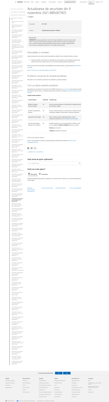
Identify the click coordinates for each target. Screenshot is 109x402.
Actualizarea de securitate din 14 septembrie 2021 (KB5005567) (17, 229)
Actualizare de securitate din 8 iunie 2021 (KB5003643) (17, 279)
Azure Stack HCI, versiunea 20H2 (16, 18)
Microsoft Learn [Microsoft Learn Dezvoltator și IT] (74, 385)
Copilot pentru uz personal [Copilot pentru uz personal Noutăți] (10, 382)
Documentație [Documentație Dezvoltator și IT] (74, 382)
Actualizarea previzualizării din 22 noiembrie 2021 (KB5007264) (17, 195)
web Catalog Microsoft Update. (70, 118)
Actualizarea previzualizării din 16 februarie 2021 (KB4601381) (17, 333)
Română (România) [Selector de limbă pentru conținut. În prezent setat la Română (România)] (11, 400)
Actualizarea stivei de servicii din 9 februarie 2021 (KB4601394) (18, 343)
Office (32, 2)
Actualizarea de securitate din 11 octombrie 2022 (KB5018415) (17, 52)
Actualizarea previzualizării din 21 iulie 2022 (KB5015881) (17, 82)
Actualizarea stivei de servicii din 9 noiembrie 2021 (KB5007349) (17, 205)
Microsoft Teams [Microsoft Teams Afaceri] (57, 396)
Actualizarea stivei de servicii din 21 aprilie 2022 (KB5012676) (17, 136)
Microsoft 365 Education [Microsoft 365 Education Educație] (43, 387)
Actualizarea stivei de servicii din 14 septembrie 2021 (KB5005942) (17, 234)
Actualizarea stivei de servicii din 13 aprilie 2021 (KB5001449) (17, 313)
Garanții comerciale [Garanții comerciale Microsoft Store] (26, 392)
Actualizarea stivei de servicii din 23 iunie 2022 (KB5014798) (17, 106)
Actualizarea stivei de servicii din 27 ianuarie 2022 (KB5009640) (16, 180)
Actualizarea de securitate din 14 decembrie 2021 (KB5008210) (17, 190)
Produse (37, 2)
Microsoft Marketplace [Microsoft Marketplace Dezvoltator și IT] (76, 389)
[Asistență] (20, 2)
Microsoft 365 (26, 2)
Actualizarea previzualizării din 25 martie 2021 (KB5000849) (17, 318)
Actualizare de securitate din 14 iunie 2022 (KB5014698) (17, 111)
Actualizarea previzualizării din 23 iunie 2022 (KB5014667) (17, 101)
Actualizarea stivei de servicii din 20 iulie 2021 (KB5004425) (17, 259)
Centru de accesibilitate (75, 188)
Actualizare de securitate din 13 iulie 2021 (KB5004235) (17, 264)
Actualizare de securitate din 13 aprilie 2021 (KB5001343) (17, 308)
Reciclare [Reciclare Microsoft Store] (24, 389)
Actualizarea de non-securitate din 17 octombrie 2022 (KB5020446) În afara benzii (18, 46)
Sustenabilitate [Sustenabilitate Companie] (90, 392)
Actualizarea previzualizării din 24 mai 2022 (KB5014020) (17, 116)
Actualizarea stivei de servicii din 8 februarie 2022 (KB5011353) (18, 170)
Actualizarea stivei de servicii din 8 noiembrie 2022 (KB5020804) (17, 41)
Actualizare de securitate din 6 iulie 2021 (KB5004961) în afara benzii (18, 269)
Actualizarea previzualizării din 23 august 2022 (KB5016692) (17, 72)
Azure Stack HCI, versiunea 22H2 (18, 12)
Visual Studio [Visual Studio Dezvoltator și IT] (74, 396)
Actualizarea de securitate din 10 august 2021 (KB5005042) (17, 244)
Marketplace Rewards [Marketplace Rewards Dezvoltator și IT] (75, 394)
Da (59, 373)
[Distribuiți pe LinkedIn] (31, 147)
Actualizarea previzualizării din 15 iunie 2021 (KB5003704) (17, 274)
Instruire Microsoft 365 (47, 188)
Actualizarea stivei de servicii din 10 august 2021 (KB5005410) (17, 249)
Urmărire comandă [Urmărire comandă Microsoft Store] (26, 387)
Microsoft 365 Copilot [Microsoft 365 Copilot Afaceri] (58, 394)
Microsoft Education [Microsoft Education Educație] (42, 380)
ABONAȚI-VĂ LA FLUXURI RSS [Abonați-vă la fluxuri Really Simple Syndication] (36, 151)
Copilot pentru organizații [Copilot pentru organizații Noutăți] (9, 380)
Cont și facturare (52, 2)
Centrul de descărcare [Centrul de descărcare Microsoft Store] (26, 382)
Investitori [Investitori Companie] (90, 389)
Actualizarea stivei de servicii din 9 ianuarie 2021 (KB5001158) (17, 328)
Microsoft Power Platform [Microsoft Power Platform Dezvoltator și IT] (76, 392)
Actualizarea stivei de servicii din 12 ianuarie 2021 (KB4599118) (16, 357)
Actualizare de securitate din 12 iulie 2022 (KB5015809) (17, 92)
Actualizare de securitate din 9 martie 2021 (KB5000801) (17, 323)
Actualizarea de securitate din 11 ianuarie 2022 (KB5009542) (17, 185)
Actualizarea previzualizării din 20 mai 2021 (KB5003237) (17, 289)
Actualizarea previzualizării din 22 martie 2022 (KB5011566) (17, 146)
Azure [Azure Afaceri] (55, 385)
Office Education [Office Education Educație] (42, 389)
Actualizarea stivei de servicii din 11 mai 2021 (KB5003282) (17, 298)
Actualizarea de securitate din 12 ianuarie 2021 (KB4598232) (17, 353)
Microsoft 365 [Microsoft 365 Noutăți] (7, 385)
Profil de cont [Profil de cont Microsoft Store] (25, 380)
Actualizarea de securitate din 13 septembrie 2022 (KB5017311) (17, 67)
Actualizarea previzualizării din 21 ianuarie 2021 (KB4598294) (17, 348)
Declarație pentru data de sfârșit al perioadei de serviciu (17, 26)
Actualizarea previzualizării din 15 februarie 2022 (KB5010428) (17, 161)
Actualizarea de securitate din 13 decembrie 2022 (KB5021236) (17, 31)
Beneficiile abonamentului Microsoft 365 (31, 189)
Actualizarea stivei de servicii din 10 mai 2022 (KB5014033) (17, 126)
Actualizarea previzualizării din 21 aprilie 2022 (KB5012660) (17, 131)
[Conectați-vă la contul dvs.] (99, 2)
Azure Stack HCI (66, 89)
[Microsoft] (10, 2)
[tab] (33, 174)
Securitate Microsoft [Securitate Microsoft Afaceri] (58, 382)
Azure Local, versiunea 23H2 (17, 9)
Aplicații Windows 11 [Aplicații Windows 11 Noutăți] (9, 387)
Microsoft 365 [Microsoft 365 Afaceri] (56, 389)
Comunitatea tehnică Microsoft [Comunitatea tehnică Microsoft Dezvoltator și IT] (77, 387)
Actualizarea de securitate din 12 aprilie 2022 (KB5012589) (17, 141)
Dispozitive (43, 2)
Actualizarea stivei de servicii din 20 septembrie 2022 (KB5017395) (17, 62)
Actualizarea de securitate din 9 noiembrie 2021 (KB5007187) (17, 200)
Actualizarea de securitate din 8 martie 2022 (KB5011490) (17, 156)
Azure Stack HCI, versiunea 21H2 (18, 15)
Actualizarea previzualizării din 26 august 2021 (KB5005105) (17, 239)
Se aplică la (31, 16)
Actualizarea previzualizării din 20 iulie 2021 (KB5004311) (17, 254)
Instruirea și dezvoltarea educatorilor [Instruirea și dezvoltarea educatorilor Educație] (45, 392)
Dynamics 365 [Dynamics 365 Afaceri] (56, 387)
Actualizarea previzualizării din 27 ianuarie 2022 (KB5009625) (17, 175)
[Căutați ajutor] (91, 1)
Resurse (60, 2)
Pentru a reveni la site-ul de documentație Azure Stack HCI (41, 70)
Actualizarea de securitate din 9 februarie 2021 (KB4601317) (17, 338)
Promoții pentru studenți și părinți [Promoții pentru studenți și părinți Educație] (45, 394)
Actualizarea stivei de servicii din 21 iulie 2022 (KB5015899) (17, 87)
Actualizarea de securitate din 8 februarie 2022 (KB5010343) (17, 165)
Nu (67, 373)
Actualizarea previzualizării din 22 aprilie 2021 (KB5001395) (17, 303)
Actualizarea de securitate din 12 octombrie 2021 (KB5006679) (17, 220)
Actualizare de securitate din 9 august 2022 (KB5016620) (17, 77)
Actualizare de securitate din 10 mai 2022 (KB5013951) (17, 121)
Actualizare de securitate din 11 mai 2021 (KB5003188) (17, 293)
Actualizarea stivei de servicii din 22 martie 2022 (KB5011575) (17, 151)
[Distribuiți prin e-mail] (34, 147)
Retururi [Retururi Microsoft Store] (24, 385)
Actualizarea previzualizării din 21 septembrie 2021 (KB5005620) (17, 225)
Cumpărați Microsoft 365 (70, 2)
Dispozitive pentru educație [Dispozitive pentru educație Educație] (44, 382)
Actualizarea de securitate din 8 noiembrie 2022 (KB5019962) (17, 36)
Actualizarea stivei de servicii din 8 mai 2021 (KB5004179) (16, 284)
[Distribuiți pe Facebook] (28, 147)
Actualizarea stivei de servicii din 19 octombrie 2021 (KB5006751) (17, 215)
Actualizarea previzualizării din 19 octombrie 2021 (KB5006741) (17, 210)
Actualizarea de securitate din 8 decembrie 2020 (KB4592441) (17, 362)
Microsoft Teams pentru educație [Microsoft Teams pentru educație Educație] (45, 385)
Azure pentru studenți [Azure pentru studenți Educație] (43, 396)
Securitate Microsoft (61, 188)
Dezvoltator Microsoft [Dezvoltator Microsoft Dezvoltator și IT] (75, 380)
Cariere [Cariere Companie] (89, 380)
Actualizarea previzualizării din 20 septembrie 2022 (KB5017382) (17, 57)
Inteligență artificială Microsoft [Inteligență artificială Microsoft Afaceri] (59, 380)
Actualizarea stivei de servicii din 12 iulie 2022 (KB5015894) (17, 96)
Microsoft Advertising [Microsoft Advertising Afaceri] (58, 392)
